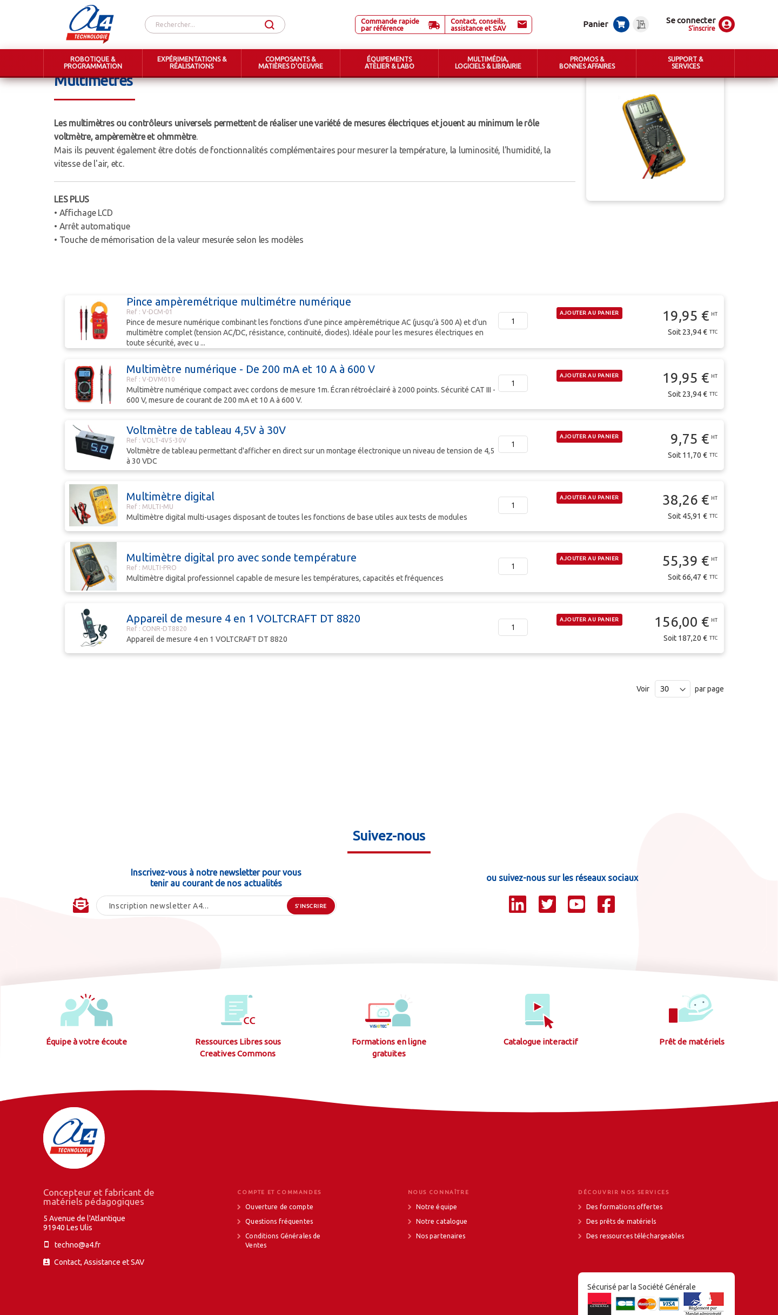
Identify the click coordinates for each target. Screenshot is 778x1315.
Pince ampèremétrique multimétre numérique (238, 342)
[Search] (269, 25)
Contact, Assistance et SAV (99, 1302)
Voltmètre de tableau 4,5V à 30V (206, 470)
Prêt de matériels (692, 1082)
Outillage (221, 86)
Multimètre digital (170, 537)
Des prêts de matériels (621, 1261)
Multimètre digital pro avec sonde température (241, 598)
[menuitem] (92, 63)
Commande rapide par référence (390, 25)
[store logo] (90, 24)
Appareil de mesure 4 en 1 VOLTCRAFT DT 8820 (243, 659)
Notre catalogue (442, 1261)
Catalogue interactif (541, 1082)
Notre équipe (437, 1247)
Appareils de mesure (289, 86)
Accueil (66, 86)
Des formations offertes (624, 1247)
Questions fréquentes (279, 1261)
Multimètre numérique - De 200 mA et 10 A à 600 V (250, 409)
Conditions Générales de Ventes (282, 1281)
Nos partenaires (441, 1276)
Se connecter (690, 20)
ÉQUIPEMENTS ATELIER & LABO (141, 86)
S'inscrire (701, 28)
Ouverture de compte (279, 1247)
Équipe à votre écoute (86, 1082)
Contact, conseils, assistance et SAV (478, 25)
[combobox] (215, 24)
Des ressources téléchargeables (635, 1276)
